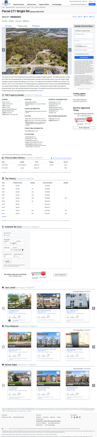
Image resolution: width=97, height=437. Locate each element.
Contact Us (45, 417)
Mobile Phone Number (81, 50)
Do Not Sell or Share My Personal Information (48, 421)
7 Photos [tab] (8, 26)
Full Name (77, 40)
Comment (79, 34)
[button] (92, 4)
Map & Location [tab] (22, 26)
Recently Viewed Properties (79, 4)
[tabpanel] (36, 51)
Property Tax (18, 254)
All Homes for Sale (6, 417)
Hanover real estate (89, 409)
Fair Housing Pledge (50, 425)
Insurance (7, 254)
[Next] (93, 308)
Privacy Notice (77, 84)
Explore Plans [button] (77, 428)
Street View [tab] (36, 26)
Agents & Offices (44, 4)
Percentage (6, 241)
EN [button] (94, 1)
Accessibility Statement (54, 423)
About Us (85, 1)
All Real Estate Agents (18, 417)
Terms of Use (88, 83)
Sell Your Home (32, 4)
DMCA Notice (39, 425)
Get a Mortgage (57, 4)
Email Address (78, 45)
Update (7, 261)
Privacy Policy (39, 419)
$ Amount (19, 241)
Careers (91, 1)
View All (4, 216)
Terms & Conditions (41, 423)
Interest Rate (6, 247)
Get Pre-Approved (84, 127)
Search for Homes (19, 4)
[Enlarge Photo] (69, 30)
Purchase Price (7, 233)
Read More (40, 90)
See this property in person (82, 54)
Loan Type (15, 247)
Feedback (38, 417)
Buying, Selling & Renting (75, 1)
